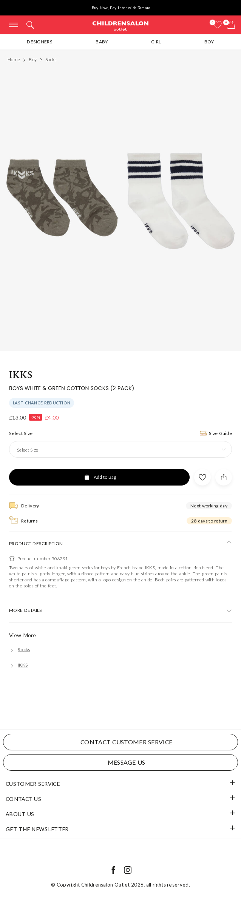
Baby (102, 42)
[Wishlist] (217, 25)
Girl (156, 42)
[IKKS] (18, 665)
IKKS (20, 375)
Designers (40, 42)
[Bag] (231, 25)
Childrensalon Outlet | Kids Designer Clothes (120, 25)
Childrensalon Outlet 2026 (112, 885)
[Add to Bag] (99, 477)
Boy (209, 42)
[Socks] (19, 649)
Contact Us (23, 799)
